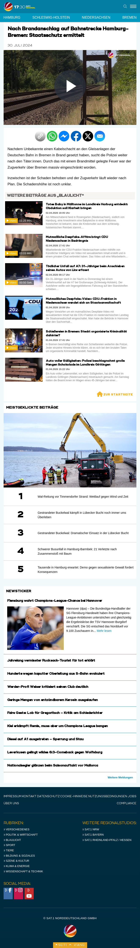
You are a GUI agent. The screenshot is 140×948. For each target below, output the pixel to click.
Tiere (9, 850)
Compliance (126, 803)
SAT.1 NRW (90, 829)
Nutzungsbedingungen (107, 796)
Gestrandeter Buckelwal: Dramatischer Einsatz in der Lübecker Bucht (83, 533)
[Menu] (133, 6)
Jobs (132, 796)
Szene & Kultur (16, 860)
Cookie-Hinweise (74, 796)
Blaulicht (12, 840)
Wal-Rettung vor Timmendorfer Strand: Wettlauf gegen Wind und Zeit (83, 496)
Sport (9, 845)
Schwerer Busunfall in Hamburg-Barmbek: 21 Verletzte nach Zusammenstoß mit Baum (77, 551)
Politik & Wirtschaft (21, 834)
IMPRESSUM (12, 796)
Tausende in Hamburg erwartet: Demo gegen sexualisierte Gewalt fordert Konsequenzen (86, 570)
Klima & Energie (17, 866)
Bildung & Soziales (19, 855)
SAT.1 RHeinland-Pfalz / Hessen (107, 840)
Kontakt (29, 796)
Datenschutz (48, 796)
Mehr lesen (104, 630)
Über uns (11, 803)
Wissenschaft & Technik (23, 871)
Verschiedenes (16, 829)
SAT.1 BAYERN (93, 834)
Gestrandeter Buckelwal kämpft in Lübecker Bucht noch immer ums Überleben (82, 515)
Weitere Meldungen (120, 777)
